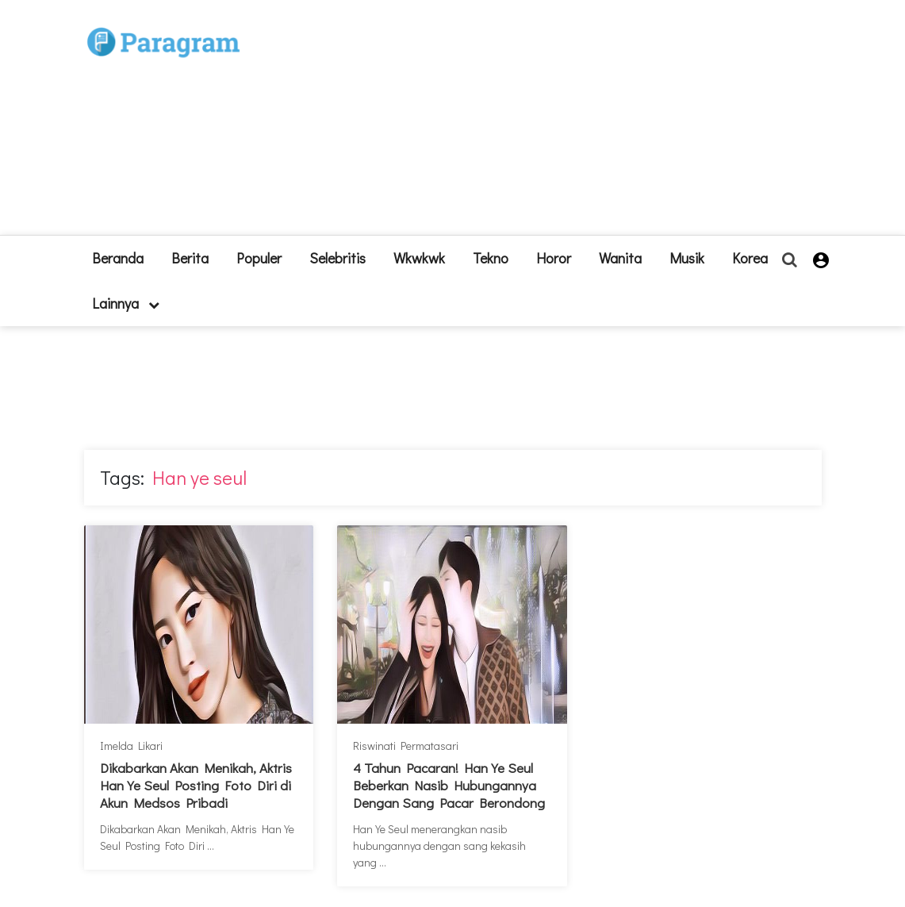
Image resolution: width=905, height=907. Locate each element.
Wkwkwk (419, 257)
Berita (190, 257)
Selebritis (337, 257)
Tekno (490, 257)
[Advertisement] (548, 124)
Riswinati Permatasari (405, 745)
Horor (553, 257)
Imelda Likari (131, 745)
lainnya (125, 303)
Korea (750, 257)
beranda (118, 257)
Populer (259, 257)
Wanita (620, 257)
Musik (686, 257)
